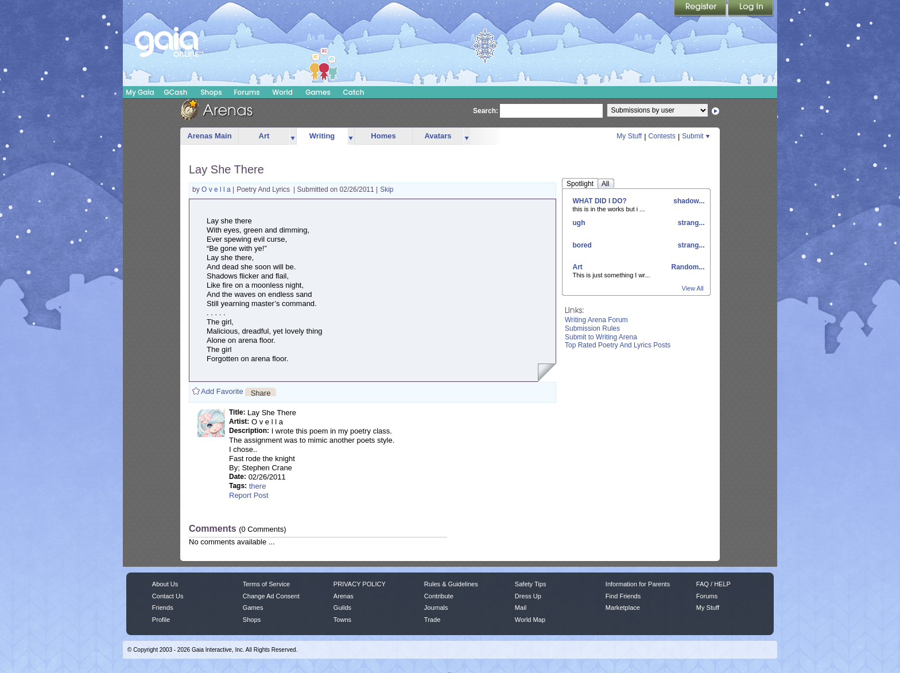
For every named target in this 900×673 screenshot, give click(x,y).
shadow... (688, 201)
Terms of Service (266, 584)
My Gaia (140, 92)
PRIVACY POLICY (359, 584)
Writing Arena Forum (596, 320)
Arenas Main (209, 135)
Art (264, 135)
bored (582, 245)
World (282, 92)
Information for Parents (638, 584)
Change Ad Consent (271, 596)
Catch (353, 92)
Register (701, 8)
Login (751, 8)
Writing (322, 135)
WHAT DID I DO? (600, 201)
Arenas (343, 596)
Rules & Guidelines (451, 584)
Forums (246, 92)
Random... (686, 267)
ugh (579, 223)
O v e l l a (216, 189)
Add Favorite (222, 391)
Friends (162, 607)
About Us (165, 584)
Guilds (342, 607)
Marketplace (623, 607)
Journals (436, 607)
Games (318, 92)
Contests (662, 136)
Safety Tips (530, 584)
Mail (520, 607)
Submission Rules (592, 328)
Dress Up (528, 596)
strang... (690, 223)
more (292, 136)
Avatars (437, 135)
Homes (383, 135)
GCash (176, 92)
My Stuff (629, 136)
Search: (485, 111)
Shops (211, 92)
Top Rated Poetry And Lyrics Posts (617, 345)
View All (693, 288)
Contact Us (168, 596)
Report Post (249, 495)
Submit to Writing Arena (601, 337)
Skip (386, 189)
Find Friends (623, 596)
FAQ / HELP (713, 584)
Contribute (438, 596)
